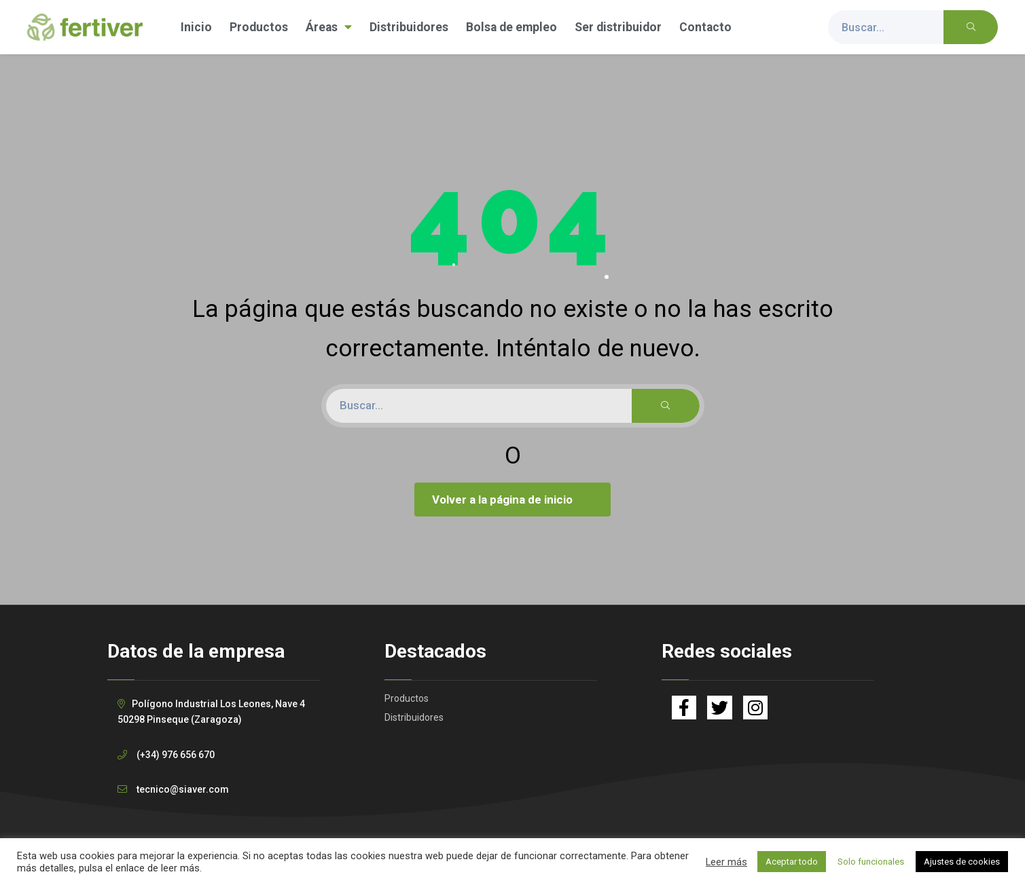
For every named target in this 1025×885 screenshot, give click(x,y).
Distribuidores (409, 27)
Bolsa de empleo (511, 27)
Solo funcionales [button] (871, 861)
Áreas (329, 27)
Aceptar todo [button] (792, 861)
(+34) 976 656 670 (176, 754)
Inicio (196, 27)
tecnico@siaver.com (183, 789)
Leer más (726, 862)
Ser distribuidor (618, 27)
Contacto (705, 27)
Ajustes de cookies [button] (962, 861)
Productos (259, 27)
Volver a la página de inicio (514, 499)
